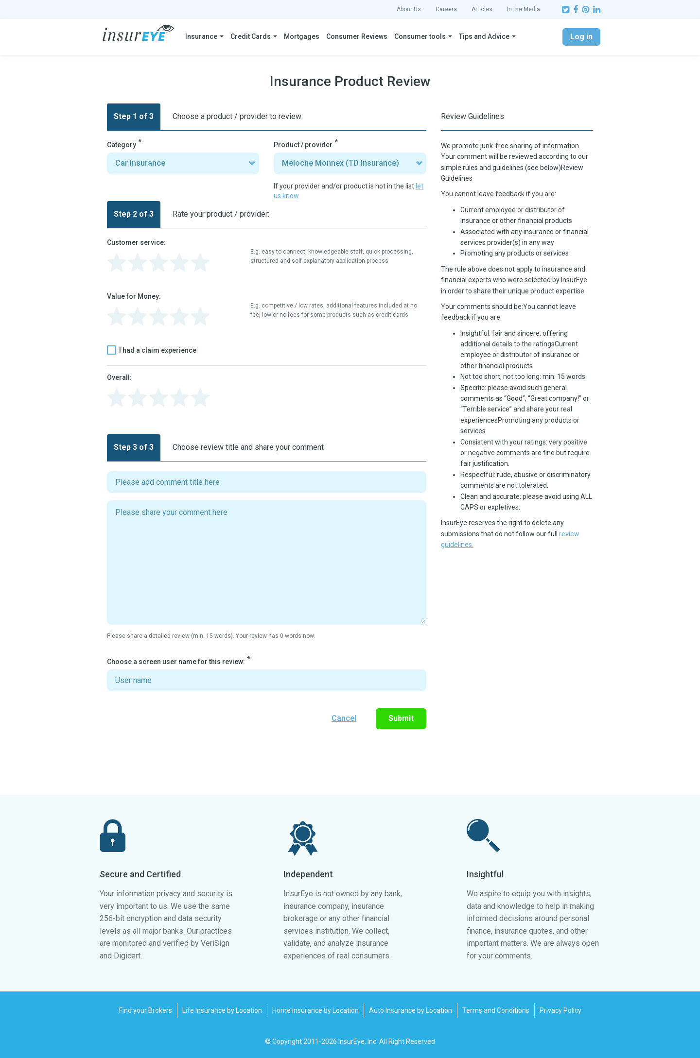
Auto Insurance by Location (410, 1010)
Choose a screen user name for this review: (176, 662)
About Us (409, 9)
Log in (581, 36)
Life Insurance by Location (222, 1010)
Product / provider (303, 145)
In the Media (523, 9)
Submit (401, 718)
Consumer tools (420, 36)
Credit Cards (250, 36)
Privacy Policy (560, 1010)
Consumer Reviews (356, 36)
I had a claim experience (151, 350)
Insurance (201, 36)
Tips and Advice (484, 36)
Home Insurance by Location (315, 1010)
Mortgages (301, 36)
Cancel (344, 718)
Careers (446, 9)
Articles (482, 9)
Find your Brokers (145, 1010)
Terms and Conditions (495, 1010)
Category (121, 145)
